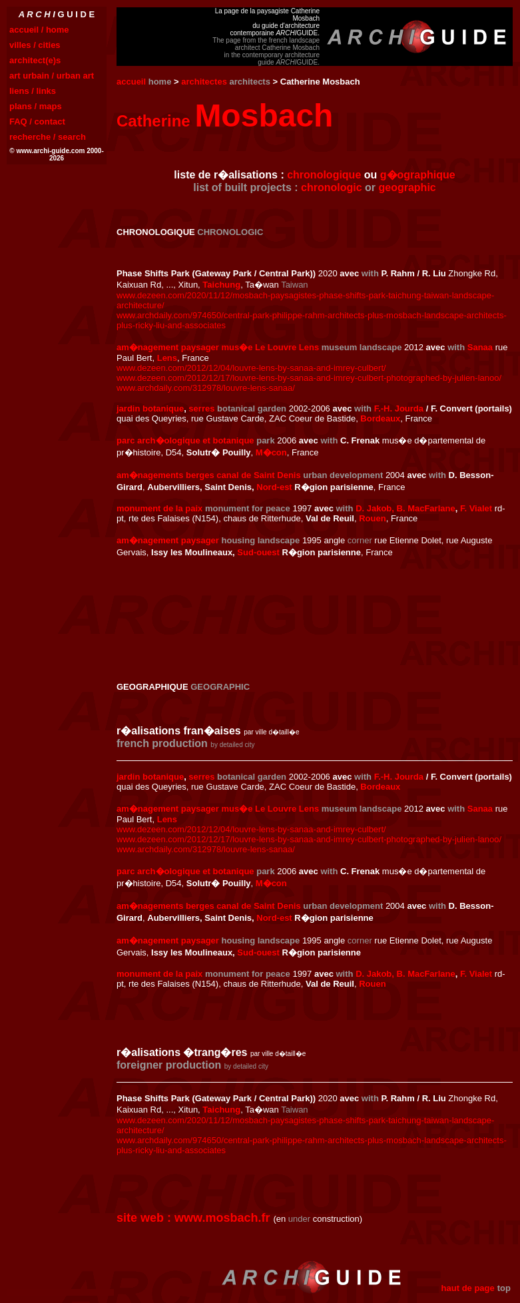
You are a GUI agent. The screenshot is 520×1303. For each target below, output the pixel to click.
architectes (204, 82)
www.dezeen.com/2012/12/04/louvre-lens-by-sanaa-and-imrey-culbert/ (251, 368)
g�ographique (417, 174)
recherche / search (47, 137)
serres (201, 408)
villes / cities (35, 45)
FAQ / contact (37, 122)
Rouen (372, 518)
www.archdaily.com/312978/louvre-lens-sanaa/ (206, 388)
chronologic (331, 187)
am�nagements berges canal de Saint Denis (209, 475)
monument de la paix (159, 508)
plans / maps (35, 106)
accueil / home (39, 30)
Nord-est (274, 487)
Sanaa (480, 347)
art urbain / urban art (51, 76)
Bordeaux (380, 418)
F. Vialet (476, 508)
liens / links (32, 91)
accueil (131, 82)
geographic (407, 187)
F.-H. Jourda (398, 408)
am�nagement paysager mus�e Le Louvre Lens (218, 347)
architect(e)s (35, 60)
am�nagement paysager (168, 540)
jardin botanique (150, 408)
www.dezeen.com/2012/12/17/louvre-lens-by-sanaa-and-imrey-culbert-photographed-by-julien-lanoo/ (309, 378)
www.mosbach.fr (222, 1217)
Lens (167, 358)
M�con (271, 452)
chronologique (324, 174)
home (160, 82)
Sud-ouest (258, 552)
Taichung (221, 285)
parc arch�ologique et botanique (185, 440)
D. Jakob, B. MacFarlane (405, 508)
